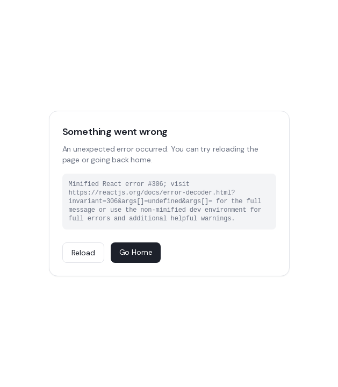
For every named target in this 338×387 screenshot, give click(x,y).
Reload (83, 252)
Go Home (136, 252)
